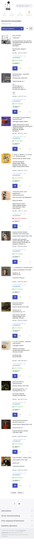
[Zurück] (13, 492)
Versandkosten (16, 57)
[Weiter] (20, 492)
